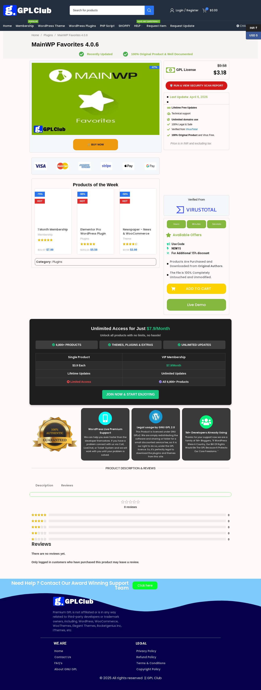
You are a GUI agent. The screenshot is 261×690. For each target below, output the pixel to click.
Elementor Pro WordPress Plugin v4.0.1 (93, 233)
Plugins (49, 35)
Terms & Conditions (150, 663)
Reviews (67, 485)
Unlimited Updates (194, 344)
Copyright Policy (148, 669)
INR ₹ (251, 28)
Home (36, 35)
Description (44, 485)
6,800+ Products (66, 344)
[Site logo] (28, 10)
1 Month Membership (53, 229)
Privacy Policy (146, 651)
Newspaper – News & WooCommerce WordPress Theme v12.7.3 (137, 235)
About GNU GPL (65, 669)
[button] (196, 289)
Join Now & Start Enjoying (130, 394)
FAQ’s (58, 663)
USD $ (252, 35)
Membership (45, 234)
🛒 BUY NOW (95, 144)
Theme (127, 238)
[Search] (112, 10)
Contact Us (62, 657)
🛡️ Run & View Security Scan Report (196, 85)
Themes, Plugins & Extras (130, 344)
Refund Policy (146, 657)
